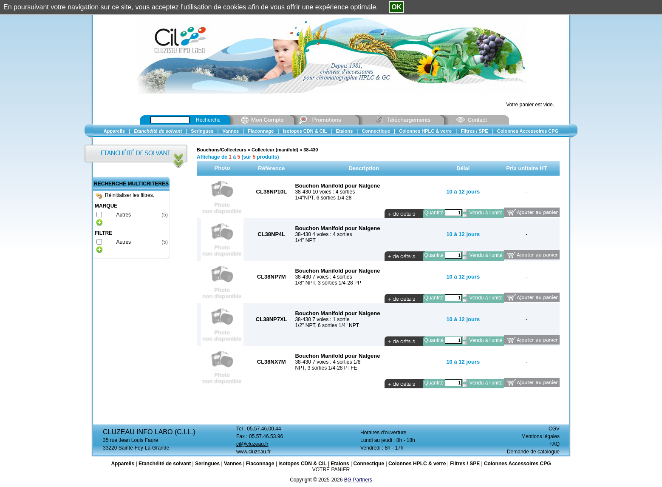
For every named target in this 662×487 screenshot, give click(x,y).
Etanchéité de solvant (165, 464)
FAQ (554, 444)
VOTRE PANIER (331, 470)
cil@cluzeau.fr (252, 444)
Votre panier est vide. (530, 105)
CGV (554, 429)
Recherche (208, 120)
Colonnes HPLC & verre (417, 464)
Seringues (207, 464)
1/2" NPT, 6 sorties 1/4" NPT (327, 325)
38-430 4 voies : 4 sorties (323, 234)
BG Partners (358, 480)
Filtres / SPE (465, 464)
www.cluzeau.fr (253, 452)
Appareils (122, 464)
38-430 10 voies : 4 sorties (325, 192)
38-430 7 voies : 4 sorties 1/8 (327, 362)
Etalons (340, 464)
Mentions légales (540, 436)
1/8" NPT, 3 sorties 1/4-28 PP (328, 283)
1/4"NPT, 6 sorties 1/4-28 (323, 198)
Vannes (233, 464)
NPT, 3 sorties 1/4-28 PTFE (326, 368)
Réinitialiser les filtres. (125, 195)
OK (396, 7)
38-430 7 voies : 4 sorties (323, 277)
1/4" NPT (305, 240)
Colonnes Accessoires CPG (517, 464)
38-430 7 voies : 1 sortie (322, 319)
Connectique (368, 464)
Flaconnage (260, 464)
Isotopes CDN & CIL (302, 464)
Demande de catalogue (533, 452)
